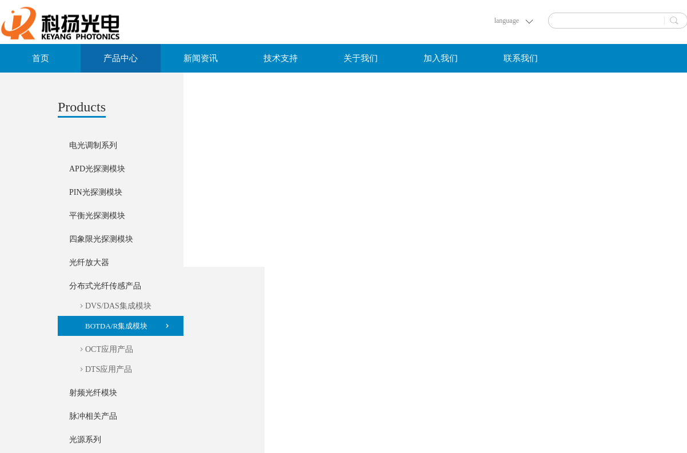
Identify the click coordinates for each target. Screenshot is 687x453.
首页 (40, 58)
